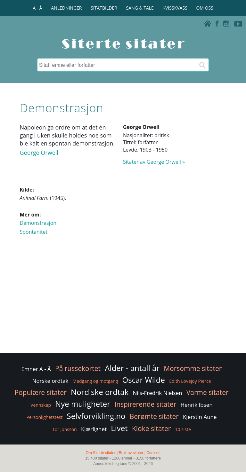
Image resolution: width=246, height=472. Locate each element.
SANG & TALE (140, 8)
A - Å (37, 8)
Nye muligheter (82, 403)
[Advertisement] (123, 300)
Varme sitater (207, 392)
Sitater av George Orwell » (154, 161)
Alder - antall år (132, 368)
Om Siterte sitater (100, 453)
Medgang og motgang (95, 381)
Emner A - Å (36, 369)
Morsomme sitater (193, 368)
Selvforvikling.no (96, 416)
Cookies (153, 453)
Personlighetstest (44, 417)
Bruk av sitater (131, 453)
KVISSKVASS (175, 8)
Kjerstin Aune (200, 417)
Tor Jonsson (64, 429)
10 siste (183, 429)
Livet (119, 428)
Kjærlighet (94, 429)
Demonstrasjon (38, 222)
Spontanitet (33, 231)
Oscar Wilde (143, 379)
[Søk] (202, 64)
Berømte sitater (154, 416)
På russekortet (78, 368)
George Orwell (39, 152)
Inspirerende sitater (145, 404)
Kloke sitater (151, 428)
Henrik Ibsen (196, 404)
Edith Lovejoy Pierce (190, 381)
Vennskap (40, 405)
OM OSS (204, 8)
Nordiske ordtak (99, 392)
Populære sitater (40, 392)
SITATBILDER (104, 8)
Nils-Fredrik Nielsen (157, 393)
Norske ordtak (50, 380)
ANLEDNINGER (66, 8)
